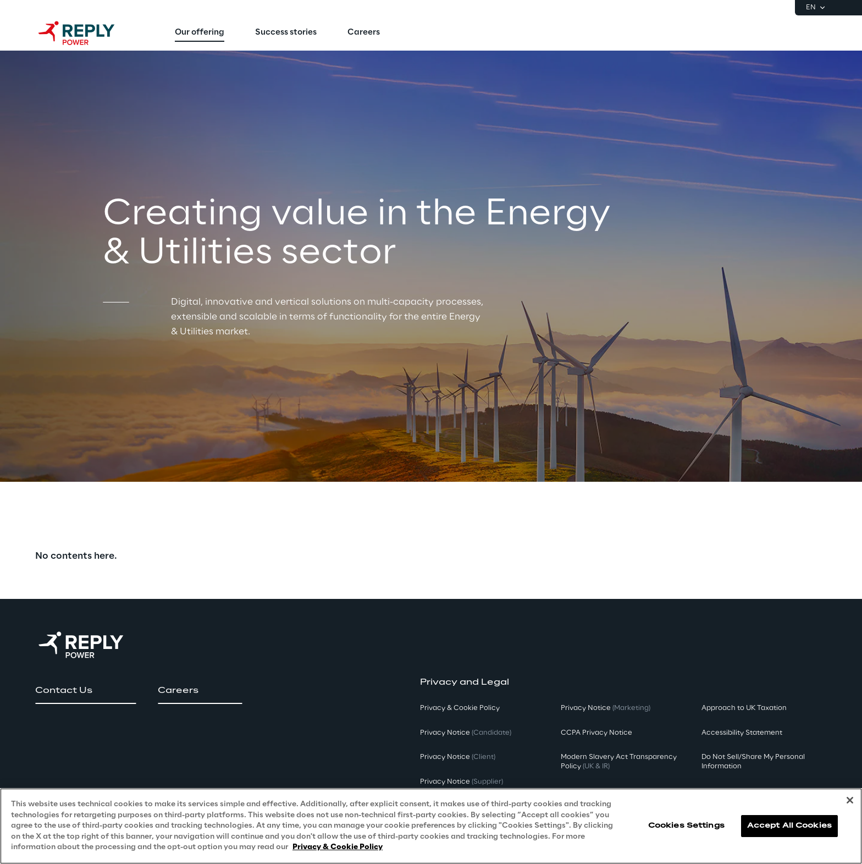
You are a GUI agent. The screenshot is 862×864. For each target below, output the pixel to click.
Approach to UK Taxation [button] (744, 708)
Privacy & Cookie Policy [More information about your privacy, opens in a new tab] (337, 847)
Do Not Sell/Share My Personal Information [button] (753, 761)
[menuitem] (199, 33)
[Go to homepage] (87, 33)
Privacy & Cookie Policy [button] (460, 708)
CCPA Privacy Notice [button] (596, 732)
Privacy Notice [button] (465, 732)
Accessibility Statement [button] (741, 732)
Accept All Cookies (789, 825)
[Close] (850, 800)
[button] (85, 691)
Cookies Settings (686, 825)
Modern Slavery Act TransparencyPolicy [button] (619, 761)
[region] (431, 826)
